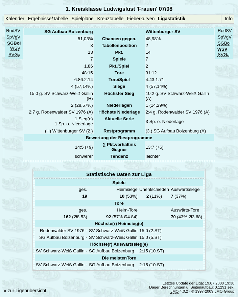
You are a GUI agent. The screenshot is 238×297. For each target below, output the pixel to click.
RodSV (13, 30)
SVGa (14, 54)
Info (229, 18)
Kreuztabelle (110, 18)
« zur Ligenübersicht (25, 290)
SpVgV (13, 37)
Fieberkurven (141, 18)
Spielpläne (82, 18)
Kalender (14, 18)
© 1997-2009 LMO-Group (212, 291)
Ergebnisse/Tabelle (48, 18)
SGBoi (224, 43)
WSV (15, 48)
